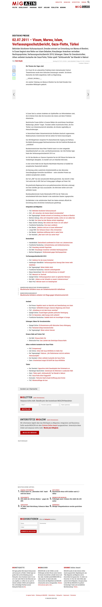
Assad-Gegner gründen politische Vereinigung (53, 313)
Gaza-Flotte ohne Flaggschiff (41, 376)
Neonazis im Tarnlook (39, 274)
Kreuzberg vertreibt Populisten (42, 247)
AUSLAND (47, 7)
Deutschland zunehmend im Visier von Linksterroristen (55, 243)
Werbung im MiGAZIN (41, 595)
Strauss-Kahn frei (40, 338)
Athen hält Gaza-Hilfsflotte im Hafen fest (50, 351)
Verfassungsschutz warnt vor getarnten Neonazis (54, 277)
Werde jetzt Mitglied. (51, 428)
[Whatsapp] (14, 78)
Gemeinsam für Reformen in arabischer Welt (59, 371)
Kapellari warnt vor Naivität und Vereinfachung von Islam (54, 305)
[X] (14, 70)
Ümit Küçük (19, 61)
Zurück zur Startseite (28, 389)
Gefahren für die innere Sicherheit (42, 260)
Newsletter (59, 2)
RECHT (40, 7)
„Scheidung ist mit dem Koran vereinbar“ (45, 310)
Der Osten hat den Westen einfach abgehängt (49, 220)
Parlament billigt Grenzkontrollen (42, 328)
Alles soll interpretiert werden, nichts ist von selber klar (57, 218)
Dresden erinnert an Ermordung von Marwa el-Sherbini (58, 215)
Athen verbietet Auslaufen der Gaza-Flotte (51, 358)
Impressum (66, 595)
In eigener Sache (30, 595)
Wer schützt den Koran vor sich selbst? (55, 223)
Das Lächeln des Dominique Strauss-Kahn (53, 340)
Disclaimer (73, 595)
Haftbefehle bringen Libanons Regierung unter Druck (53, 308)
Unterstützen (76, 2)
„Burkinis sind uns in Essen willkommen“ (50, 227)
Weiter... (76, 587)
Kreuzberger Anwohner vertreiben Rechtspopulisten (51, 250)
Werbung (84, 2)
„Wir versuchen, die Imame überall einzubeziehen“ (48, 213)
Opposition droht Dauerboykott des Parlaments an (54, 368)
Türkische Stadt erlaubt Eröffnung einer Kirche (50, 378)
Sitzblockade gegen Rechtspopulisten (54, 252)
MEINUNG (63, 7)
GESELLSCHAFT (23, 7)
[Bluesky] (14, 74)
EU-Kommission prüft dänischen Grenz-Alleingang (55, 325)
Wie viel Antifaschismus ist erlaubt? (53, 272)
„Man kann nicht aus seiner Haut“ (48, 235)
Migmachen (67, 2)
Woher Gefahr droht (47, 267)
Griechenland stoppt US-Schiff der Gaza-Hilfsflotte (49, 360)
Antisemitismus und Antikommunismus (56, 245)
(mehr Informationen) (38, 398)
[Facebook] (14, 67)
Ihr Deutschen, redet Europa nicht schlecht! (45, 315)
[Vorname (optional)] (49, 405)
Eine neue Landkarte (50, 225)
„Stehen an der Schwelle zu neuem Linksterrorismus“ (51, 279)
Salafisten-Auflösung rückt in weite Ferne (50, 232)
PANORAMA (33, 7)
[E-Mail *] (29, 405)
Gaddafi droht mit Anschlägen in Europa (57, 317)
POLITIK (14, 7)
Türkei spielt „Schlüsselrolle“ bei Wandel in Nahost (49, 373)
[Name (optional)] (70, 405)
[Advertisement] (51, 21)
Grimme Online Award (49, 425)
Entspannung (36, 348)
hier (25, 587)
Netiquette (47, 519)
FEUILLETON (54, 7)
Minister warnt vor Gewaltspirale (46, 282)
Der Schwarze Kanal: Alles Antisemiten (49, 230)
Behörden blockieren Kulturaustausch (44, 211)
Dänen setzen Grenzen (48, 330)
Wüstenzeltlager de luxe (39, 380)
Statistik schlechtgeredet (52, 270)
